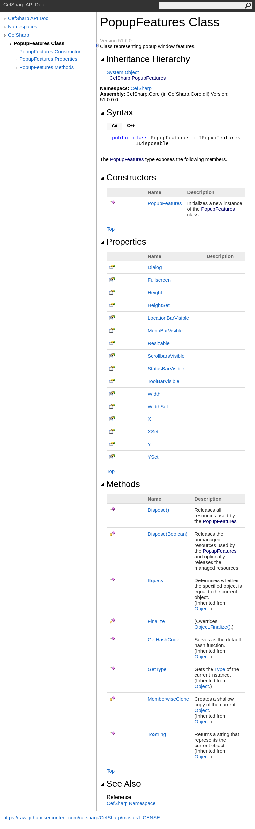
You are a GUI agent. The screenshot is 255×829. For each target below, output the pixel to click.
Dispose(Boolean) (167, 534)
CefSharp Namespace (131, 803)
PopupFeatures (165, 203)
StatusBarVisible (166, 368)
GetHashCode (163, 639)
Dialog (155, 267)
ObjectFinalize (212, 627)
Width (154, 394)
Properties (123, 242)
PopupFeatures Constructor (49, 51)
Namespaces (22, 26)
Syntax (116, 112)
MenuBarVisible (165, 330)
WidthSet (158, 406)
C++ (131, 125)
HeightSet (159, 305)
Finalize (156, 621)
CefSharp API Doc (28, 18)
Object (201, 608)
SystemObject (123, 72)
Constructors (128, 177)
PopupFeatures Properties (48, 59)
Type (219, 669)
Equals (155, 580)
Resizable (159, 343)
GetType (157, 669)
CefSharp (18, 35)
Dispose (158, 510)
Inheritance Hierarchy (145, 59)
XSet (153, 431)
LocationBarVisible (168, 318)
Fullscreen (159, 280)
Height (155, 292)
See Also (120, 784)
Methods (120, 484)
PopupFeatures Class (39, 43)
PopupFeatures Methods (46, 67)
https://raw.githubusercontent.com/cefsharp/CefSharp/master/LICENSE (81, 817)
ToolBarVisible (163, 381)
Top (111, 229)
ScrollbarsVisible (166, 356)
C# (114, 126)
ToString (157, 734)
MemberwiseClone (168, 699)
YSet (153, 457)
